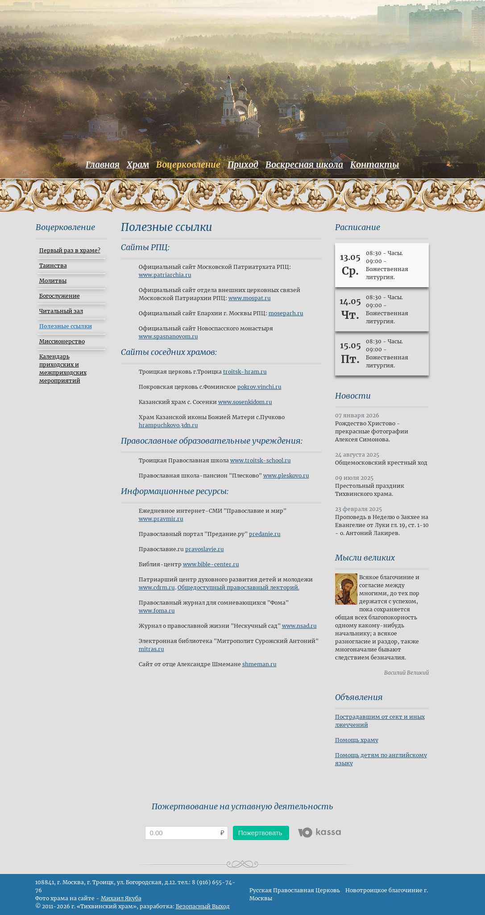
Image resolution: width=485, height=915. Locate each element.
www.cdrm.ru (157, 587)
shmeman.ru (259, 664)
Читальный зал (61, 311)
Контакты (374, 164)
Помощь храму (356, 740)
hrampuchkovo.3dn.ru (168, 425)
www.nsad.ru (299, 625)
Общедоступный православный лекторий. (238, 587)
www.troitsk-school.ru (260, 460)
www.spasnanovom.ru (168, 336)
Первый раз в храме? (69, 250)
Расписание (357, 227)
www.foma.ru (157, 610)
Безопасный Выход (203, 906)
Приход (243, 164)
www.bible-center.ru (211, 564)
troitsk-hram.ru (245, 371)
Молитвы (52, 280)
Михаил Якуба (121, 898)
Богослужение (59, 296)
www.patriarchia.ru (165, 275)
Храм (138, 164)
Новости (353, 396)
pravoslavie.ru (204, 549)
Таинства (53, 265)
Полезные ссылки (65, 326)
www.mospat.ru (249, 298)
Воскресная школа (304, 164)
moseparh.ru (286, 313)
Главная (103, 164)
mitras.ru (151, 649)
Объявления (359, 697)
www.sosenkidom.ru (245, 402)
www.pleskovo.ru (286, 475)
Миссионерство (62, 341)
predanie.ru (265, 534)
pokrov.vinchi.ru (259, 386)
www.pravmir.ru (161, 518)
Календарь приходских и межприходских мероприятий (63, 368)
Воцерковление (188, 164)
